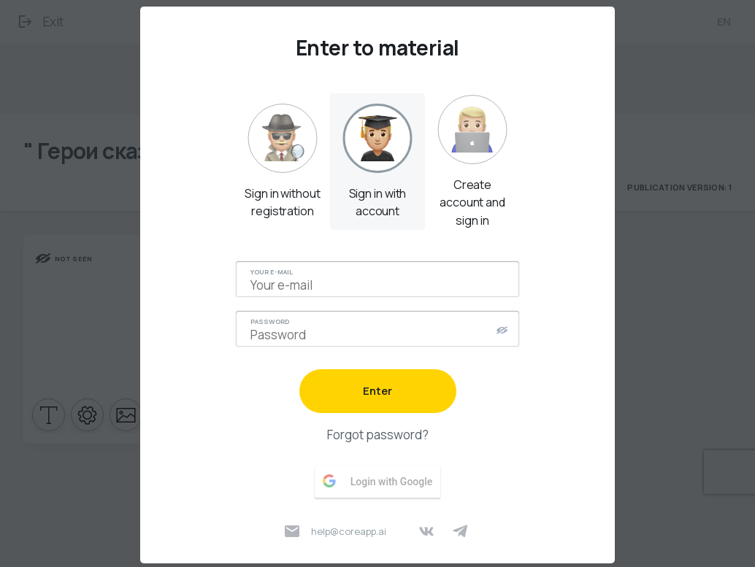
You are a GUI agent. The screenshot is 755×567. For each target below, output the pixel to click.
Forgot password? (378, 434)
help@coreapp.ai (335, 531)
